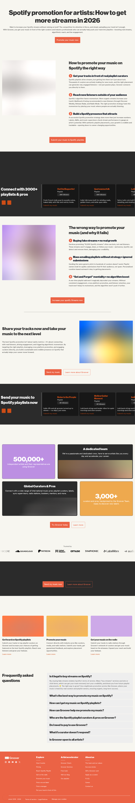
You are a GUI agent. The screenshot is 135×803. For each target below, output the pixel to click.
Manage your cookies (59, 799)
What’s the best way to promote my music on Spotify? (89, 695)
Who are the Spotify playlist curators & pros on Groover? (89, 717)
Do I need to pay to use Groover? (89, 724)
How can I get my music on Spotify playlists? (89, 703)
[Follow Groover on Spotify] (16, 762)
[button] (6, 797)
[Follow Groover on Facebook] (9, 762)
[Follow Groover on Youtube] (13, 762)
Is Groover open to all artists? (89, 739)
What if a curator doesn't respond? (89, 732)
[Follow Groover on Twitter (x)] (19, 762)
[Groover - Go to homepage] (20, 758)
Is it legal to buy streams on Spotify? (90, 676)
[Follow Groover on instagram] (6, 762)
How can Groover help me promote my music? (89, 710)
